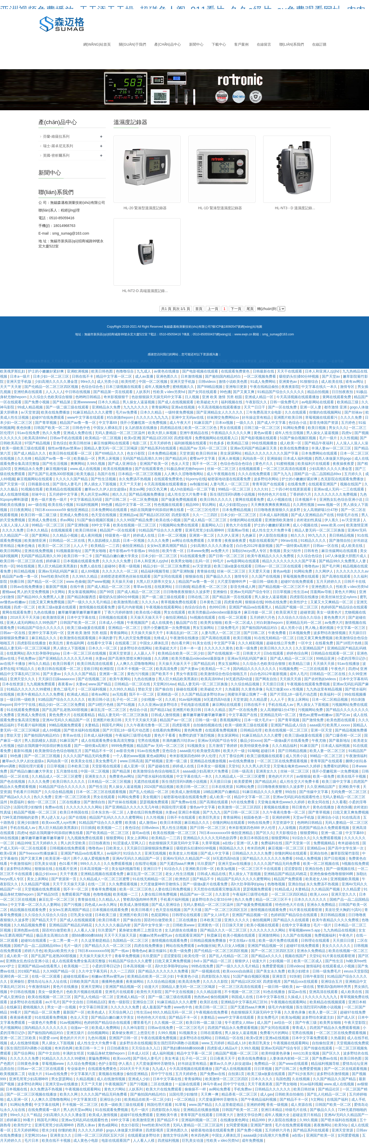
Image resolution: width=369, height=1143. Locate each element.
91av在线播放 (348, 663)
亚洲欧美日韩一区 (200, 869)
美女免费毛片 (106, 761)
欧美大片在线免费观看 (164, 1089)
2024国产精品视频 (159, 787)
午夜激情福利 (356, 756)
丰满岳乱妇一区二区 (182, 633)
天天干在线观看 (290, 371)
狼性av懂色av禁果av (65, 448)
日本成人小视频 (112, 622)
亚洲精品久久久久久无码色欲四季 (210, 838)
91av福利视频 (190, 699)
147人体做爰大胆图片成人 (346, 556)
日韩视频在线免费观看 (67, 848)
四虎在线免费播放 (149, 946)
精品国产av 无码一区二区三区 (203, 448)
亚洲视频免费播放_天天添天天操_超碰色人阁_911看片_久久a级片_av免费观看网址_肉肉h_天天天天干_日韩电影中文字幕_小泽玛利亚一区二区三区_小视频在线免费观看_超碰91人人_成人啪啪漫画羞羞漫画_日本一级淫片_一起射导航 (184, 361)
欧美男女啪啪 (182, 561)
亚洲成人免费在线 (78, 433)
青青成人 (300, 1028)
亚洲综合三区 (143, 1002)
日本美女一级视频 (212, 766)
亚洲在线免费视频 (39, 551)
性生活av (300, 592)
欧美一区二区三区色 (201, 428)
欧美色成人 (96, 1012)
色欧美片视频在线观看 (84, 992)
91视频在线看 (32, 489)
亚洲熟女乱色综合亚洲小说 (341, 499)
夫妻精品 (92, 725)
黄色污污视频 (138, 674)
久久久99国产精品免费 (134, 520)
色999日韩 (218, 607)
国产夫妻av (190, 669)
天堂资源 (186, 453)
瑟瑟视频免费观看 (154, 802)
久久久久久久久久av (352, 571)
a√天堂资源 (30, 412)
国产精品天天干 (45, 920)
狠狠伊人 (242, 961)
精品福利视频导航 (155, 571)
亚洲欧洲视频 (78, 371)
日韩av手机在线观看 (66, 438)
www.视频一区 (329, 505)
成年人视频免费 (158, 387)
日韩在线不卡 (83, 376)
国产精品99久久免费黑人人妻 (343, 561)
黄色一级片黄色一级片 (49, 499)
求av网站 (67, 520)
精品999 (193, 505)
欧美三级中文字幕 (337, 781)
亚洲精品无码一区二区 (304, 622)
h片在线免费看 (243, 802)
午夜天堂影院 (355, 1022)
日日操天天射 (233, 925)
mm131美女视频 (306, 1053)
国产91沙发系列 (301, 1074)
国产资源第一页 (64, 879)
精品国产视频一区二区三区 (297, 607)
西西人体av (86, 1125)
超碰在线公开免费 (281, 643)
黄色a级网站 (108, 1125)
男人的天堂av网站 (95, 494)
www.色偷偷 (75, 581)
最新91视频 (23, 751)
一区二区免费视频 (144, 499)
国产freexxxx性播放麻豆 (38, 853)
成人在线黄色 (162, 622)
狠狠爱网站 (309, 833)
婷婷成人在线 (144, 535)
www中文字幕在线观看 (86, 417)
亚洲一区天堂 (322, 730)
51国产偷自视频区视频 (298, 438)
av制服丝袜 (199, 484)
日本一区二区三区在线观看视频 (101, 792)
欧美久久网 (69, 1094)
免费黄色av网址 (122, 776)
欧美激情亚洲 (357, 525)
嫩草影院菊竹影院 (345, 853)
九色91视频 (97, 1038)
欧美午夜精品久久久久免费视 (271, 556)
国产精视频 (154, 761)
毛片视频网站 (11, 1028)
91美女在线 (202, 643)
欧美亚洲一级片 (58, 858)
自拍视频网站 (98, 1033)
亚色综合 (60, 443)
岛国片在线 (106, 474)
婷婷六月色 (33, 951)
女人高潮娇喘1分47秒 (321, 510)
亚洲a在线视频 (183, 407)
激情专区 (347, 387)
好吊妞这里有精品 (193, 1063)
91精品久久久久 (314, 540)
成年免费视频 (253, 1140)
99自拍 (154, 551)
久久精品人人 (109, 899)
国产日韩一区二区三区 (227, 556)
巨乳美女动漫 (46, 863)
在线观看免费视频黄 (221, 730)
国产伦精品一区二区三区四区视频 (51, 387)
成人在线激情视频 (15, 494)
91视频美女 (197, 746)
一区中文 (305, 643)
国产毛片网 (331, 566)
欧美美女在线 (82, 761)
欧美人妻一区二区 (323, 1012)
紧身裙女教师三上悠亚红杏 (141, 930)
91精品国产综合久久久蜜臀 (161, 530)
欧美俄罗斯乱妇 (13, 371)
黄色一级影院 (119, 1002)
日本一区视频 (134, 540)
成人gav (266, 1094)
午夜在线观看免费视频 (159, 1038)
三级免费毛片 (228, 628)
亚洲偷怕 (220, 592)
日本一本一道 (191, 648)
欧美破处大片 (208, 402)
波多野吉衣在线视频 (135, 1043)
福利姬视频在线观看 (191, 443)
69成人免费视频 (308, 858)
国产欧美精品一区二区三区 (108, 833)
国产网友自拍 (266, 679)
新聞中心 (196, 44)
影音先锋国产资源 (324, 422)
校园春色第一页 (257, 817)
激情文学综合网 (250, 1115)
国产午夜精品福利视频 (259, 1099)
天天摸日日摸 (273, 684)
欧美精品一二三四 (105, 546)
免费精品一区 (265, 1063)
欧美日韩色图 (102, 371)
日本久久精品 (109, 402)
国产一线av (120, 951)
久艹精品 (33, 1115)
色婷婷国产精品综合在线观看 (344, 607)
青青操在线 (206, 571)
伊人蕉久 (332, 520)
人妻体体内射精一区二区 (289, 1058)
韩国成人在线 (242, 997)
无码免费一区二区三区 (349, 792)
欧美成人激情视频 (186, 792)
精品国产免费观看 (288, 879)
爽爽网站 (77, 464)
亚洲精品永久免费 (106, 407)
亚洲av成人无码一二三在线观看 (339, 489)
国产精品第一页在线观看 (113, 392)
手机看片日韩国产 (28, 792)
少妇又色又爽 (157, 489)
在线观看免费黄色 (236, 371)
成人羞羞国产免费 (157, 1007)
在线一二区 (97, 884)
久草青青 (215, 540)
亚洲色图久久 (167, 376)
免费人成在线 (91, 566)
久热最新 (232, 689)
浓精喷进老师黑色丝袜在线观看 (126, 576)
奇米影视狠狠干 (117, 397)
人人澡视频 (287, 828)
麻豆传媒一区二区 (259, 612)
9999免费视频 (123, 746)
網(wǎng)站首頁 (97, 44)
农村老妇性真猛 (309, 520)
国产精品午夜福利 (319, 443)
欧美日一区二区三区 (54, 546)
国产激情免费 (313, 720)
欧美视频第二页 (13, 1074)
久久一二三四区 (205, 515)
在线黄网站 (163, 587)
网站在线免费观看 (181, 946)
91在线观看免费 (193, 556)
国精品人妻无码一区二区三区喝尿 (111, 448)
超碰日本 (268, 751)
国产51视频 (126, 705)
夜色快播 (24, 428)
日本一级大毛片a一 (260, 720)
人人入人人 (54, 392)
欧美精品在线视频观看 (64, 489)
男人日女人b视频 (231, 946)
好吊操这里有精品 (257, 417)
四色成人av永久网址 (101, 905)
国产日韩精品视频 (293, 751)
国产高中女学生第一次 (346, 848)
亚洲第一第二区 (202, 535)
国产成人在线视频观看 (176, 402)
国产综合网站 (25, 1053)
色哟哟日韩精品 (88, 397)
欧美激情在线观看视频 (78, 638)
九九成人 (144, 371)
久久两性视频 (304, 505)
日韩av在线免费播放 (27, 587)
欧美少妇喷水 (299, 971)
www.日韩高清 (131, 761)
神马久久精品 (39, 663)
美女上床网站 (299, 699)
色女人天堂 (180, 464)
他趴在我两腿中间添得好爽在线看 (157, 510)
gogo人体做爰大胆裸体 (125, 1130)
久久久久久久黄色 (219, 648)
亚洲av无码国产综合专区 (250, 592)
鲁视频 (275, 551)
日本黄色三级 (211, 602)
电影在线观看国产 (264, 540)
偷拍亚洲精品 (133, 546)
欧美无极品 (85, 474)
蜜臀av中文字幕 (203, 458)
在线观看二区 (126, 643)
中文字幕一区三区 (351, 628)
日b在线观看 (273, 653)
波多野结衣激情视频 (330, 633)
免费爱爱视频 (273, 966)
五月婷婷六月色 (263, 617)
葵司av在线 (141, 833)
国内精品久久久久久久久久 (255, 669)
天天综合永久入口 (146, 1048)
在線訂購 (319, 44)
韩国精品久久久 (232, 848)
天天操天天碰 (122, 581)
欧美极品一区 (85, 458)
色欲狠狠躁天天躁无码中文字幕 (157, 397)
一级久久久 (245, 422)
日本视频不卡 (306, 499)
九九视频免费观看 (41, 684)
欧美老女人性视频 (184, 853)
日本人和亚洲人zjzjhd (322, 371)
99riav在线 (290, 540)
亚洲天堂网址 (92, 987)
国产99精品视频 (210, 387)
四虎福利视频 (169, 1140)
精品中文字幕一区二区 (114, 376)
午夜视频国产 (138, 622)
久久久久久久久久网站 (84, 807)
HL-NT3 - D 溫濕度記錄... (295, 208)
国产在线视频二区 (92, 679)
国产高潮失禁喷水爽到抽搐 (130, 658)
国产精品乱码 (176, 458)
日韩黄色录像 (28, 1063)
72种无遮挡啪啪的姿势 (20, 817)
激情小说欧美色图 (233, 381)
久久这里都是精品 (96, 940)
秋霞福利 (17, 802)
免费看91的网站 (336, 766)
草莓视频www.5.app (305, 930)
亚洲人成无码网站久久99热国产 (32, 622)
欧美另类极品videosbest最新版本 (215, 612)
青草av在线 (142, 587)
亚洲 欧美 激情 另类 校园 (222, 397)
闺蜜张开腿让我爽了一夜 (248, 694)
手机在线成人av (281, 705)
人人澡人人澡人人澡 (352, 443)
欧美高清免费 (167, 669)
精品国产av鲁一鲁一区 (78, 422)
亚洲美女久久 (267, 771)
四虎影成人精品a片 (223, 1048)
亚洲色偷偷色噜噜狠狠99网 (332, 874)
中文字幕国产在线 (243, 715)
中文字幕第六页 (83, 1074)
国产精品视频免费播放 (147, 494)
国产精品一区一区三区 (45, 581)
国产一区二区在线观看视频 (346, 1069)
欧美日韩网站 (11, 551)
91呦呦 (253, 751)
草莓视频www (53, 1063)
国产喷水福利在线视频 (82, 730)
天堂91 (234, 766)
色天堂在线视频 (104, 515)
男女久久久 (338, 428)
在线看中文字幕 (100, 643)
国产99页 (107, 592)
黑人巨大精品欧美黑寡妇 (58, 566)
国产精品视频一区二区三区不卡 (284, 587)
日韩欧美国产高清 (84, 981)
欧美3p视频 (226, 869)
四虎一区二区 (25, 607)
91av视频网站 (71, 1022)
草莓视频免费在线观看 (301, 576)
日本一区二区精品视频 (330, 699)
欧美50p (341, 1125)
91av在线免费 (28, 433)
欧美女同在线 (319, 802)
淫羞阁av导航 (238, 530)
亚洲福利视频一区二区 (199, 1120)
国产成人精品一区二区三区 (205, 520)
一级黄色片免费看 (43, 1022)
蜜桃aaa (8, 592)
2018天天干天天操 (25, 617)
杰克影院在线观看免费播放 (343, 479)
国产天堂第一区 (13, 484)
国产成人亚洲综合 (123, 464)
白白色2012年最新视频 (255, 546)
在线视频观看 (250, 469)
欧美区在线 (209, 1002)
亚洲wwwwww (84, 402)
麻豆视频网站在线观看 (35, 479)
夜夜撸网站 (323, 1125)
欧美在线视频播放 (118, 469)
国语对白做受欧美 (158, 920)
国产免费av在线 (184, 802)
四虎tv (347, 433)
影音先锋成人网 (243, 587)
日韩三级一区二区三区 (262, 428)
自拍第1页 (236, 1074)
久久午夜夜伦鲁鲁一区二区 (148, 725)
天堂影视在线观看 (106, 766)
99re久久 (87, 381)
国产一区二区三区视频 (42, 756)
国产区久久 (265, 833)
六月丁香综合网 (232, 756)
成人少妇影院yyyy (234, 505)
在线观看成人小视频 (339, 966)
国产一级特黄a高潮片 (293, 546)
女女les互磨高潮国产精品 (167, 546)
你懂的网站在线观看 (246, 520)
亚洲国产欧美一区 (154, 464)
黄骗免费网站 (99, 1058)
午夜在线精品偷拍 (265, 387)
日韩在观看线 (211, 1033)
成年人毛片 (299, 674)
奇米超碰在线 (349, 843)
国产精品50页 (48, 894)
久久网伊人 (324, 571)
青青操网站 (160, 407)
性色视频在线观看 (169, 505)
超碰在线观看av (76, 976)
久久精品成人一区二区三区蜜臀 (57, 776)
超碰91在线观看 (34, 940)
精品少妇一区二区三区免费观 (167, 566)
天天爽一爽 (210, 1094)
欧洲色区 (183, 879)
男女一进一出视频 (62, 1007)
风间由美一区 (253, 458)
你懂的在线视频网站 (325, 412)
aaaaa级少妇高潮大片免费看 (206, 771)
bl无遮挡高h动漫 (239, 679)
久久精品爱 (258, 699)
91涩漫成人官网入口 (130, 843)
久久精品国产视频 (35, 884)
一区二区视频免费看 (260, 376)
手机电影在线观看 (195, 705)
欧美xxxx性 (122, 1058)
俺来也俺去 (26, 546)
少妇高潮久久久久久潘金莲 (57, 381)
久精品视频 (85, 1079)
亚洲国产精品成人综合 (289, 725)
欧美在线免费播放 (56, 412)
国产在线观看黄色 (150, 469)
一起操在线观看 (188, 1084)
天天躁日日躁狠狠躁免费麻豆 (150, 848)
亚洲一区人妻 (311, 407)
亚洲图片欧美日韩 (288, 417)
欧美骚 (131, 822)
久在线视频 (301, 1079)
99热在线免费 (276, 602)
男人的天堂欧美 (73, 843)
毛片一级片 (328, 438)
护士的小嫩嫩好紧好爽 (46, 371)
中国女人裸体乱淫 (108, 428)
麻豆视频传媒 (57, 469)
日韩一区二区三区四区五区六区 (100, 1135)
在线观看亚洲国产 (323, 484)
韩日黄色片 (301, 807)
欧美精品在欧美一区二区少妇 (182, 653)
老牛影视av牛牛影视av (127, 551)
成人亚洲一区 (135, 766)
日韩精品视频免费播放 (208, 940)
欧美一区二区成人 (239, 622)
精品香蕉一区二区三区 (209, 587)
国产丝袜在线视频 (123, 802)
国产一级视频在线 (341, 869)
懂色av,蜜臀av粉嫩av (316, 715)
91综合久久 (301, 838)
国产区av (343, 715)
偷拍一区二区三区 (42, 802)
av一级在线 (37, 505)
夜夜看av (66, 684)
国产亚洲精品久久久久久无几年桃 (65, 658)
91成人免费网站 (263, 381)
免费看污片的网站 (275, 1033)
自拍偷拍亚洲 (323, 1043)
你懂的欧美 (67, 1130)
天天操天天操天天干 (146, 617)
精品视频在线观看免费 (28, 910)
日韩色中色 (81, 428)
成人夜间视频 (91, 535)
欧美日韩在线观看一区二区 (71, 453)
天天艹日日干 (255, 407)
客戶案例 (241, 44)
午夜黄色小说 (188, 976)
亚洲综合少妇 (111, 1099)
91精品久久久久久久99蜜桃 (28, 689)
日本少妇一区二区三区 (51, 376)
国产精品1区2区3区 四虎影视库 (167, 438)
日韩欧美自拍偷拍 (290, 1094)
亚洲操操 (274, 458)
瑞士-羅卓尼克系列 (58, 146)
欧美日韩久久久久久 (216, 499)
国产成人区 (346, 1017)
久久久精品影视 (209, 992)
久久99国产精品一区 (59, 971)
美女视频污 (151, 797)
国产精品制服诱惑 (82, 597)
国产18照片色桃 (349, 643)
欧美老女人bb (316, 879)
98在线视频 (26, 566)
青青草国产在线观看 (268, 484)
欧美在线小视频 (61, 505)
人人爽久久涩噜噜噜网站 (184, 474)
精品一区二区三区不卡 (273, 899)
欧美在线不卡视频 (352, 776)
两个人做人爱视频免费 (91, 858)
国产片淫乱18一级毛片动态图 (294, 694)
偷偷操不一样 (195, 1089)
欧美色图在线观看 (341, 720)
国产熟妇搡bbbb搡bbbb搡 (184, 1048)
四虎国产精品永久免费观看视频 (324, 828)
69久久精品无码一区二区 (173, 1012)
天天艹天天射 (11, 387)
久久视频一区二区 (169, 1022)
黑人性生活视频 (175, 828)
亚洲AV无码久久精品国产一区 (66, 720)
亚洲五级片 (75, 1033)
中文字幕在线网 (47, 1104)
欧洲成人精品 (78, 694)
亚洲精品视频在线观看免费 (102, 874)
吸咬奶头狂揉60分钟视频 (299, 376)
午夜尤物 (319, 740)
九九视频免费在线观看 (85, 838)
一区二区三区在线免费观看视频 (282, 761)
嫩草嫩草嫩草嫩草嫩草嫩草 (80, 612)
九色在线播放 (45, 612)
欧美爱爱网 (243, 781)
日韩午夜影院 (314, 976)
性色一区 (7, 566)
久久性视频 (349, 438)
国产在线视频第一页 (224, 653)
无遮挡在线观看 (147, 781)
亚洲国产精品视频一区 (250, 915)
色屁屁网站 (160, 915)
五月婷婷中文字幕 (64, 494)
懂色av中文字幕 (203, 807)
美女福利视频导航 (126, 869)
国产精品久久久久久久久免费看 (268, 858)
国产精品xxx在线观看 (301, 981)
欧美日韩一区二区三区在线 (22, 561)
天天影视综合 (286, 833)
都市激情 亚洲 (336, 407)
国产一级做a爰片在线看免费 (287, 740)
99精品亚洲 (325, 658)
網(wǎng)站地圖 (251, 326)
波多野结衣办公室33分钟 (212, 899)
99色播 (225, 392)
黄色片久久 (264, 464)
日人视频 (192, 397)
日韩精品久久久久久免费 (252, 853)
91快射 (295, 976)
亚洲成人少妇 (139, 1079)
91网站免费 (303, 571)
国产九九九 (282, 474)
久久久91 (261, 489)
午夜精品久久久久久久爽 (231, 433)
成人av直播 (144, 376)
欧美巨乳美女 (210, 817)
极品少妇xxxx (251, 740)
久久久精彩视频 (251, 643)
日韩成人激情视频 (166, 715)
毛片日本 (32, 1140)
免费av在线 (54, 807)
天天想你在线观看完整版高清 (217, 889)
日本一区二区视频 (172, 535)
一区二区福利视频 (92, 689)
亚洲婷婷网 (281, 817)
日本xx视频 (224, 422)
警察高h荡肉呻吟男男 (140, 899)
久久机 (171, 699)
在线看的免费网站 (167, 730)
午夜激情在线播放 (185, 638)
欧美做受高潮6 (209, 751)
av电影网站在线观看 (318, 402)
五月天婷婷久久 (329, 581)
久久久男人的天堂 (256, 766)
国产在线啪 (77, 817)
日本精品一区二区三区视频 (140, 474)
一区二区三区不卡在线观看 (260, 869)
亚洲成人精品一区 (259, 397)
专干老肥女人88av (239, 1022)
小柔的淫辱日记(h (351, 658)
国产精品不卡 (203, 879)
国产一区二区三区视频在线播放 (32, 1094)
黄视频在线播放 (277, 807)
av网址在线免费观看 (189, 540)
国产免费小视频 (37, 402)
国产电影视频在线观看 (200, 371)
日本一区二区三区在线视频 (85, 653)
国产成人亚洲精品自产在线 (313, 515)
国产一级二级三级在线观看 (68, 407)
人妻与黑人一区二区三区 (230, 484)
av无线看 (119, 694)
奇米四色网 (256, 848)
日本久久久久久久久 (310, 899)
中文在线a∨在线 (243, 940)
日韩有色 (311, 551)
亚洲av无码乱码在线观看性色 (297, 797)
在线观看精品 (84, 715)
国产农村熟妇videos (320, 679)
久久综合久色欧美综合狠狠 (51, 397)
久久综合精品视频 (245, 684)
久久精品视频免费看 (30, 925)
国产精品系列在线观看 (158, 448)
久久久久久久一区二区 (120, 571)
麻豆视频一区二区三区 (286, 848)
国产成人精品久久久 (30, 453)
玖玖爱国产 (206, 863)
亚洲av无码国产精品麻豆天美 (254, 448)
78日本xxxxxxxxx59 (93, 951)
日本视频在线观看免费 (81, 561)
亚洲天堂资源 (120, 653)
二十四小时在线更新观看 (291, 489)
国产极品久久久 (219, 576)
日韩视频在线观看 (113, 617)
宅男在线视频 (149, 740)
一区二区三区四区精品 (289, 894)
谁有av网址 (355, 381)
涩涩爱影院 (293, 869)
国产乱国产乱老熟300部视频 (51, 474)
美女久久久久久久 (337, 946)
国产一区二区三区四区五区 (226, 910)
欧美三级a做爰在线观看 (233, 566)
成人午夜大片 (180, 422)
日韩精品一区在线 (229, 1038)
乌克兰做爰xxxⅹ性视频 (284, 689)
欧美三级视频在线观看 (265, 756)
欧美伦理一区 (195, 956)
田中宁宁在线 (25, 705)
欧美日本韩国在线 (74, 812)
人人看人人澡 (85, 930)
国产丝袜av (354, 412)
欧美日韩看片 (64, 663)
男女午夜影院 (187, 674)
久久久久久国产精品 (72, 479)
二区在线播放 (70, 802)
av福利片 (114, 853)
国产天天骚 (192, 910)
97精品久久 (26, 669)
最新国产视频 (57, 587)
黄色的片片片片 (281, 776)
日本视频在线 (17, 1089)
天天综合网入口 (121, 1012)
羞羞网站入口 (212, 525)
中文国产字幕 (225, 643)
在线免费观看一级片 (44, 1110)
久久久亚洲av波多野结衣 (158, 705)
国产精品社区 (329, 1089)
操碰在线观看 (187, 689)
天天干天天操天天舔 (141, 720)
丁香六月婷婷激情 (119, 612)
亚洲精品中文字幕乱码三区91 (245, 1002)
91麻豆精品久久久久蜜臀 (93, 412)
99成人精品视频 (30, 407)
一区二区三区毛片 (191, 1028)
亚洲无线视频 (156, 853)
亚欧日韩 (91, 669)
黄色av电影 (282, 571)
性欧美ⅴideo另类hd (169, 392)
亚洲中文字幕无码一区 (46, 633)
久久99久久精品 (85, 576)
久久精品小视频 (66, 535)
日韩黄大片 (252, 653)
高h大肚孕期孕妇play (43, 653)
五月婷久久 (353, 474)
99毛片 (219, 561)
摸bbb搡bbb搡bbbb (86, 935)
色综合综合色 (92, 387)
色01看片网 (180, 643)
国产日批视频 (335, 858)
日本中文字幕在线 (82, 617)
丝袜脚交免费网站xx (223, 417)
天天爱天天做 (259, 571)
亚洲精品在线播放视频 (208, 761)
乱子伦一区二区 (125, 699)
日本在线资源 (13, 684)
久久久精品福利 (285, 746)
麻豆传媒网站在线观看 (112, 443)
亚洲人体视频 (229, 458)
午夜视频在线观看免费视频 (309, 684)
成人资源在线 (302, 1104)
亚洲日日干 (152, 869)
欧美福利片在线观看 (314, 464)
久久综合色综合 (310, 556)
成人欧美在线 (332, 381)
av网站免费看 (220, 1089)
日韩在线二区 (199, 597)
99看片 (16, 1012)
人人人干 (81, 546)
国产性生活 (98, 787)
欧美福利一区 (331, 694)
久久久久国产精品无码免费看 (87, 756)
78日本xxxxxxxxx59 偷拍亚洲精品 (62, 510)
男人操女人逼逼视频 (139, 402)
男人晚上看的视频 (320, 628)
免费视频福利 (325, 935)
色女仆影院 (136, 453)
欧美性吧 (129, 381)
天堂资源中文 (283, 822)
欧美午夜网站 (120, 679)
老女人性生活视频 (180, 874)
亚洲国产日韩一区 (124, 1038)
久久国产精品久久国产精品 (335, 1079)
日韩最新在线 (264, 371)
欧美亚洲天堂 (287, 612)
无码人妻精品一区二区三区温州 (120, 433)
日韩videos (207, 381)
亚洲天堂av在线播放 (235, 863)
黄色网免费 (193, 730)
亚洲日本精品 (272, 1110)
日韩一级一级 (206, 720)
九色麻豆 (249, 535)
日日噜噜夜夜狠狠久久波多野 (277, 510)
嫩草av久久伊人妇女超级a (106, 489)
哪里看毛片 (142, 1022)
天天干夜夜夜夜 (261, 1084)
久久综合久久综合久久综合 (300, 617)
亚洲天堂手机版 (19, 381)
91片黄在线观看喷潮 (306, 910)
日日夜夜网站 (21, 510)
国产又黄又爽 (244, 392)
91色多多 (217, 443)
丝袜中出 (39, 494)
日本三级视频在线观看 (124, 387)
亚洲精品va (128, 515)
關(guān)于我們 (132, 44)
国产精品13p (160, 710)
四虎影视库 (181, 725)
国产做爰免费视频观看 (179, 499)
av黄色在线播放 (167, 371)
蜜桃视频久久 (183, 387)
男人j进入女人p (54, 817)
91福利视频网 (87, 505)
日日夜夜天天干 (223, 1058)
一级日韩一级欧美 (264, 581)
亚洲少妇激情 (28, 822)
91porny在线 (196, 479)
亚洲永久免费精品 (321, 905)
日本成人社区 (139, 1053)
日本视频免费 (300, 633)
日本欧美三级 (78, 766)
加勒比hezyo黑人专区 (250, 551)
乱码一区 (203, 561)
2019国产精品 (29, 971)
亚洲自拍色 (319, 853)
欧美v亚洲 (132, 438)
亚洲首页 (280, 976)
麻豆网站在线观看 (227, 705)
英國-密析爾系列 (56, 155)
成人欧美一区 (291, 443)
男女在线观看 (231, 428)
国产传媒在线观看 (318, 1048)
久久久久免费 (351, 417)
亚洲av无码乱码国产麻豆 (58, 571)
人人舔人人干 (145, 653)
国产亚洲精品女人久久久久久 (220, 412)
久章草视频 (211, 843)
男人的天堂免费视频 (33, 592)
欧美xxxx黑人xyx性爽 (59, 822)
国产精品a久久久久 (16, 797)
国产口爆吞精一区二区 (343, 735)
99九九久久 (317, 535)
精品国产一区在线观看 (118, 530)
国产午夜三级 (306, 1022)
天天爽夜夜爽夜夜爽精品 (271, 505)
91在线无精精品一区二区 (274, 638)
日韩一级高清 (242, 771)
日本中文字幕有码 (353, 679)
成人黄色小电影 (86, 1140)
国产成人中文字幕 (272, 422)
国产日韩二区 (116, 499)
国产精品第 (62, 402)
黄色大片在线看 (239, 525)
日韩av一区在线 (326, 546)
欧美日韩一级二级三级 (39, 515)
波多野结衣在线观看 (26, 1002)
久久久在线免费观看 (254, 474)
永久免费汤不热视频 (135, 479)
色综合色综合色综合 (236, 464)
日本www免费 (198, 551)
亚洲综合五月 (332, 981)
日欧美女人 (115, 848)
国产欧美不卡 (162, 674)
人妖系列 (143, 392)
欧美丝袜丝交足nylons (339, 597)
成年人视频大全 (277, 1115)
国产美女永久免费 (271, 971)
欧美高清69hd (36, 438)
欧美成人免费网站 (106, 1028)
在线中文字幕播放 (296, 925)
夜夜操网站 (135, 981)
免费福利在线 (272, 843)
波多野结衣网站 (267, 479)
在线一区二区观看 (233, 617)
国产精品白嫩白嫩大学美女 (117, 556)
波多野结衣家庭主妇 (318, 1017)
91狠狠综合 (309, 381)
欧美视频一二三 (110, 828)
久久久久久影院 (216, 981)
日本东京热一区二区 (108, 812)
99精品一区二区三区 (235, 489)
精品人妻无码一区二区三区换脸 (320, 530)
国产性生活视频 (55, 464)
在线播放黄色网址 (235, 1120)
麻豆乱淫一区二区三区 (108, 710)
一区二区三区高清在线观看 (285, 469)
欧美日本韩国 (171, 822)
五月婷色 (348, 422)
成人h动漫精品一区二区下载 (193, 489)
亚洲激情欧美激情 (279, 520)
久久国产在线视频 (266, 576)
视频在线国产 (351, 484)
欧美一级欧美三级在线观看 (24, 448)
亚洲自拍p (296, 884)
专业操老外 (76, 1069)
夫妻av (100, 658)
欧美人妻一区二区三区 (328, 751)
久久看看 (339, 802)
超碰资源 (307, 612)
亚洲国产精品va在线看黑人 (251, 607)
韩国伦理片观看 (31, 766)
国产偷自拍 (164, 689)
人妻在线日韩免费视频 (145, 812)
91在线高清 (351, 817)
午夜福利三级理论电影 (133, 735)
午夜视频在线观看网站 (164, 607)
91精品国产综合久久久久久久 (281, 392)
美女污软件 (292, 551)
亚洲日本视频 (189, 812)
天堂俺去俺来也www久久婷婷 (297, 766)
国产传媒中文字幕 (314, 792)
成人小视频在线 (280, 499)
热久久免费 (51, 433)
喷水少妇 (49, 1130)
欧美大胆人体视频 (163, 433)
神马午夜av (212, 1084)
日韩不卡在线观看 (182, 817)
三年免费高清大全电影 (264, 412)
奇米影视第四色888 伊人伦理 (193, 756)
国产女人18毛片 (216, 915)
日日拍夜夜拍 (343, 392)
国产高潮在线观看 (337, 576)
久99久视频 (96, 464)
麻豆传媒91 (158, 951)
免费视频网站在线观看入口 (217, 438)
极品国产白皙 (187, 622)
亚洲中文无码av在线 (188, 417)
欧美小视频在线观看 (263, 925)
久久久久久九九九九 (152, 417)
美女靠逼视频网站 (83, 592)
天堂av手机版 (304, 817)
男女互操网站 (204, 628)
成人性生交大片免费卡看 (187, 494)
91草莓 (181, 1104)
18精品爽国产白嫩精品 (221, 792)
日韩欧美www (184, 925)
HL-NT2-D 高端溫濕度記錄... (145, 291)
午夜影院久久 (256, 402)
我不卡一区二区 (205, 464)
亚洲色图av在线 (27, 930)
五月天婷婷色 (161, 443)
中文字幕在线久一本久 (319, 387)
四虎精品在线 (171, 428)
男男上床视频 (109, 458)
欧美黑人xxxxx (338, 725)
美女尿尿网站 (231, 453)
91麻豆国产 (203, 422)
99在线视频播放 (264, 443)
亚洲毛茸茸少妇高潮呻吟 (205, 530)
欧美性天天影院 (150, 992)
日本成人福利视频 (298, 458)
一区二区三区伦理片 (203, 510)
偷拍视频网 (261, 920)
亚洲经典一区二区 (15, 976)
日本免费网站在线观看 (319, 453)
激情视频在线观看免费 (97, 607)
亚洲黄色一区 (209, 925)
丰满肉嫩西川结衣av (179, 740)
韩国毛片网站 (113, 725)
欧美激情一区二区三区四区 (240, 807)
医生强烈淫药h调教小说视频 (233, 494)
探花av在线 (297, 992)
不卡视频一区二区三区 (242, 992)
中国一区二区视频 (153, 381)
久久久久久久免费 (117, 561)
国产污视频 (73, 905)
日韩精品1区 (96, 1002)
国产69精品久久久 (110, 453)
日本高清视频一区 (95, 869)
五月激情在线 (67, 771)
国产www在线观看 (294, 1063)
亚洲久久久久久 (237, 920)
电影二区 (140, 443)
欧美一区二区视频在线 (321, 863)
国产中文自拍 (73, 1002)
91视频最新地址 (69, 551)
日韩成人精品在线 (212, 874)
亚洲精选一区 (168, 694)
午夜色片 (338, 669)
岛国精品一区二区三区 (130, 940)
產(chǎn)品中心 (167, 44)
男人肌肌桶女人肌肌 (104, 540)
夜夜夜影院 (290, 387)
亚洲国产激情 (261, 1125)
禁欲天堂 (145, 689)
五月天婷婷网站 (27, 1130)
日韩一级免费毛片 (285, 402)
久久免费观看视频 (327, 838)
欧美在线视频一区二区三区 (135, 525)
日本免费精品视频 (163, 453)
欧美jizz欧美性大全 (60, 951)
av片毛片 (52, 1002)
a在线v (228, 843)
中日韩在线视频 (78, 392)
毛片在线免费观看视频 (293, 1125)
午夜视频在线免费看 (212, 1012)
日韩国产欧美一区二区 (52, 428)
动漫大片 (259, 961)
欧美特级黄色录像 (255, 746)
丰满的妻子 (107, 638)
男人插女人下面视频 (100, 484)
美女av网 (136, 489)
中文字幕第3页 (85, 1099)
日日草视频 (282, 592)
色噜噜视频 (276, 884)
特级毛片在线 (348, 515)
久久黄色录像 (252, 689)
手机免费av (27, 658)
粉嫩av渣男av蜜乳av (156, 935)
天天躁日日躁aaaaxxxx (57, 679)
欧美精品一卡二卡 (216, 669)
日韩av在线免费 (161, 1028)
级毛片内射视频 (131, 607)
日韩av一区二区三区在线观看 (278, 566)
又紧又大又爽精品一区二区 (332, 602)
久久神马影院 (134, 1028)
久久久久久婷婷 (91, 1130)
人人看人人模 (144, 1140)
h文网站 (59, 592)
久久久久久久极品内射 (113, 925)
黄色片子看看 (165, 735)
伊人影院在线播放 (274, 535)
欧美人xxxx (319, 894)
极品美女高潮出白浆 (52, 935)
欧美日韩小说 (99, 699)
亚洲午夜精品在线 (194, 433)
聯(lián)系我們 (291, 44)
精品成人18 (237, 1043)
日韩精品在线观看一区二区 (333, 653)
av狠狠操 (303, 776)
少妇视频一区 (152, 699)
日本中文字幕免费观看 (310, 1038)
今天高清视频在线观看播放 (298, 397)
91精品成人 (283, 889)
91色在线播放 (274, 992)
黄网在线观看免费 (337, 397)
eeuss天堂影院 (356, 971)
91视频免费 (288, 669)
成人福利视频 (163, 1053)
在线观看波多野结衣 (144, 1135)
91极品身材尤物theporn (186, 469)
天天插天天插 (324, 663)
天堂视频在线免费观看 (42, 889)
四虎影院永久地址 (216, 976)
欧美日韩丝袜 (80, 443)
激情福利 (313, 966)
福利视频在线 (232, 402)
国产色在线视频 (13, 781)
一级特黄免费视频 (179, 412)
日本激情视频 (192, 376)
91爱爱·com (48, 1038)
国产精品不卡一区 (99, 751)
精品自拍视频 (318, 392)
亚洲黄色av (288, 381)
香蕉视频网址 (231, 720)
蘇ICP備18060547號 (226, 326)
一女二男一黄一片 (64, 940)
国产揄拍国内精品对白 (223, 376)
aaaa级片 (317, 725)
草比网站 (209, 505)
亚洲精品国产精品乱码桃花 (286, 874)
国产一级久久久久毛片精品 (89, 602)
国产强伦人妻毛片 (67, 484)
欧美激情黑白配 (127, 602)
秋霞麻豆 (214, 935)
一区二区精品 (185, 1099)
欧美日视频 (317, 428)
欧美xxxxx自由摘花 (238, 971)
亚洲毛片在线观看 (120, 992)
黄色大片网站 (346, 592)
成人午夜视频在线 (221, 474)
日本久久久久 (262, 1079)
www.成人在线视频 (85, 469)
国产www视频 (98, 581)
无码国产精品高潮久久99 (142, 458)
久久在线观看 (296, 412)
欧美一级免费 (247, 648)
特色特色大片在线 (273, 494)
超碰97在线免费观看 (48, 417)
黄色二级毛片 (64, 689)
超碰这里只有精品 (307, 1115)
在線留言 (264, 44)
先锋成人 (160, 638)
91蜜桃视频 (285, 464)
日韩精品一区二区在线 (67, 540)
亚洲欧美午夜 (350, 787)
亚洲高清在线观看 (324, 992)
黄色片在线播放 (66, 987)
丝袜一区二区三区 (222, 469)
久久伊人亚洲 (228, 535)
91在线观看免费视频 (23, 710)
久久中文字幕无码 (93, 971)
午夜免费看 (277, 633)
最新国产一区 (74, 1012)
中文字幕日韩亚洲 (94, 1007)
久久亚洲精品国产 (310, 648)
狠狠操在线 (194, 576)
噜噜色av (312, 566)
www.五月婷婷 (213, 1043)
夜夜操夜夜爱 (344, 464)
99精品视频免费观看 (66, 725)
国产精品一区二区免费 (42, 1012)
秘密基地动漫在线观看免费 (230, 479)
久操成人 (295, 997)
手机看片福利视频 (32, 725)
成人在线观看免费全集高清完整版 (108, 740)
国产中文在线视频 (179, 992)
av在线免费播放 (242, 761)
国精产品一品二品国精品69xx (318, 474)
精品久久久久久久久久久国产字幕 (271, 453)
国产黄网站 (41, 535)
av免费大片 (220, 551)
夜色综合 (132, 828)
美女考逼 (172, 1058)
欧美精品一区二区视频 (103, 438)
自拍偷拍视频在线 (208, 725)
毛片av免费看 (127, 412)
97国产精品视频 (37, 443)
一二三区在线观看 (314, 669)
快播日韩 (17, 581)
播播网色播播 (112, 981)
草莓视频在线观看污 (322, 417)
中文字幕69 (108, 422)
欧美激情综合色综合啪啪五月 (224, 674)
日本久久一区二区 (103, 648)
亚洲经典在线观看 (28, 392)
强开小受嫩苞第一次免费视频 (144, 422)
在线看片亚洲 (66, 869)
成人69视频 (90, 571)
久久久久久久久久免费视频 (336, 494)
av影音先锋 (125, 751)
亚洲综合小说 (328, 817)
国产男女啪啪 (96, 551)
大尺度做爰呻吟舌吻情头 (160, 884)
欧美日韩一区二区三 (193, 787)
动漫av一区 (80, 1028)
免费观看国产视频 (76, 894)
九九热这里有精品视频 (324, 689)
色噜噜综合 (125, 371)
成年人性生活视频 (289, 433)
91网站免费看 (294, 428)
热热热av (201, 997)
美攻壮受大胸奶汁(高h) (344, 910)
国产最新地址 (340, 740)
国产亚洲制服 (78, 525)
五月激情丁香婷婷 (223, 746)
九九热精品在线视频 (340, 930)
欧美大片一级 (234, 751)
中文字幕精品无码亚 (86, 499)
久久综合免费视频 (82, 1063)
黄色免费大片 (335, 617)
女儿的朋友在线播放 (141, 428)
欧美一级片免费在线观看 (279, 940)
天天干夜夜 (69, 874)
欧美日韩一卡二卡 (78, 556)
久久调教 (162, 658)
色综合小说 (298, 422)
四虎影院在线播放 (305, 597)
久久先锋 (25, 458)
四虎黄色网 (233, 602)
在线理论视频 (146, 863)
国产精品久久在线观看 (291, 920)
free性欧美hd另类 (55, 576)
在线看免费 (297, 484)
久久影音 (223, 894)
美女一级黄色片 (329, 612)
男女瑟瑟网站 (62, 1079)
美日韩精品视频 (342, 535)
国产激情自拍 (340, 540)
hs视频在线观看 (203, 617)
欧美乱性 (56, 643)
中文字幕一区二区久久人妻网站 (36, 905)
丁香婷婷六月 (301, 494)
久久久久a (150, 602)
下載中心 (219, 44)
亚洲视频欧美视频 (345, 879)
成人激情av (148, 822)
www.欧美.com (332, 525)
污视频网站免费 (311, 710)
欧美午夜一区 (173, 551)
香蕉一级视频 (129, 566)
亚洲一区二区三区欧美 (73, 797)
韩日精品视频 (25, 571)
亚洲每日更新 (236, 387)
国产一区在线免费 (283, 407)
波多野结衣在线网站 (136, 648)
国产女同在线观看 (203, 392)
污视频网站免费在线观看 (179, 525)
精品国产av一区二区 (176, 720)
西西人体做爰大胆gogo (333, 458)
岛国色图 (283, 1079)
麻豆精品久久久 (45, 638)
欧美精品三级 (348, 402)
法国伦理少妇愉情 (28, 807)
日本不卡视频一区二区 (135, 669)
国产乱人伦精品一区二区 (149, 792)
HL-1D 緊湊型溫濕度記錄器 (220, 208)
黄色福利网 (75, 643)
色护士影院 (107, 1063)
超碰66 (110, 566)
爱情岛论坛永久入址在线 (47, 981)
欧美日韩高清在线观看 (95, 663)
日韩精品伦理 (251, 730)
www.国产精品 (100, 684)
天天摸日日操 (221, 781)
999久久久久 (90, 863)
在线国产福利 (338, 1099)
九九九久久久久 (136, 407)
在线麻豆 (13, 1007)
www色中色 (183, 1007)
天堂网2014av (164, 684)
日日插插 (182, 587)
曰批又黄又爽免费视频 (47, 602)
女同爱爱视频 (237, 1125)
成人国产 (264, 1022)
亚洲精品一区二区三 (124, 628)
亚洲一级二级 (177, 761)
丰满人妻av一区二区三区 (331, 448)
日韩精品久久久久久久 (273, 1089)
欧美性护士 (299, 602)
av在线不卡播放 (13, 663)
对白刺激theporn (120, 417)
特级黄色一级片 (118, 535)
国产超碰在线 (159, 766)
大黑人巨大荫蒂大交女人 (156, 581)
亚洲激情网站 (269, 935)
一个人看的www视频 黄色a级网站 (139, 756)
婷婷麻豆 (53, 561)
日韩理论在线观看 (187, 915)
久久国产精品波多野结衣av (203, 694)
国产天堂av (331, 376)
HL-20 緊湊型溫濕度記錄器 (145, 208)
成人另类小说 (108, 381)
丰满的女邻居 (74, 1053)
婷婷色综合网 (297, 653)
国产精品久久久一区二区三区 (224, 930)
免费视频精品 (324, 843)
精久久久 (119, 494)
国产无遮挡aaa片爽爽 (177, 863)
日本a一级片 (20, 376)
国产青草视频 (46, 422)
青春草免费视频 (104, 889)
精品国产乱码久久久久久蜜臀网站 (116, 817)
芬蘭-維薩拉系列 (56, 136)
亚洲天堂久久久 (23, 679)
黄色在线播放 (324, 807)
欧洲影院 (107, 669)
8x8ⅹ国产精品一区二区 (213, 961)
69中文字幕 (101, 525)
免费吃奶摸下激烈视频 (197, 735)
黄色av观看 (263, 433)
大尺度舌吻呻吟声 (232, 581)
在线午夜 (77, 587)
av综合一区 (283, 1022)
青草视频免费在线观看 (179, 602)
